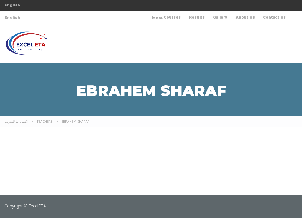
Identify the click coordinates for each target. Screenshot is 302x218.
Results (197, 17)
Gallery (220, 17)
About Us (245, 17)
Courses (172, 17)
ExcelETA (37, 206)
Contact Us (274, 17)
